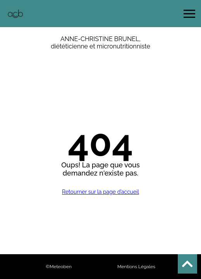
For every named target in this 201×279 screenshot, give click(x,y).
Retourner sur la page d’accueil (100, 192)
